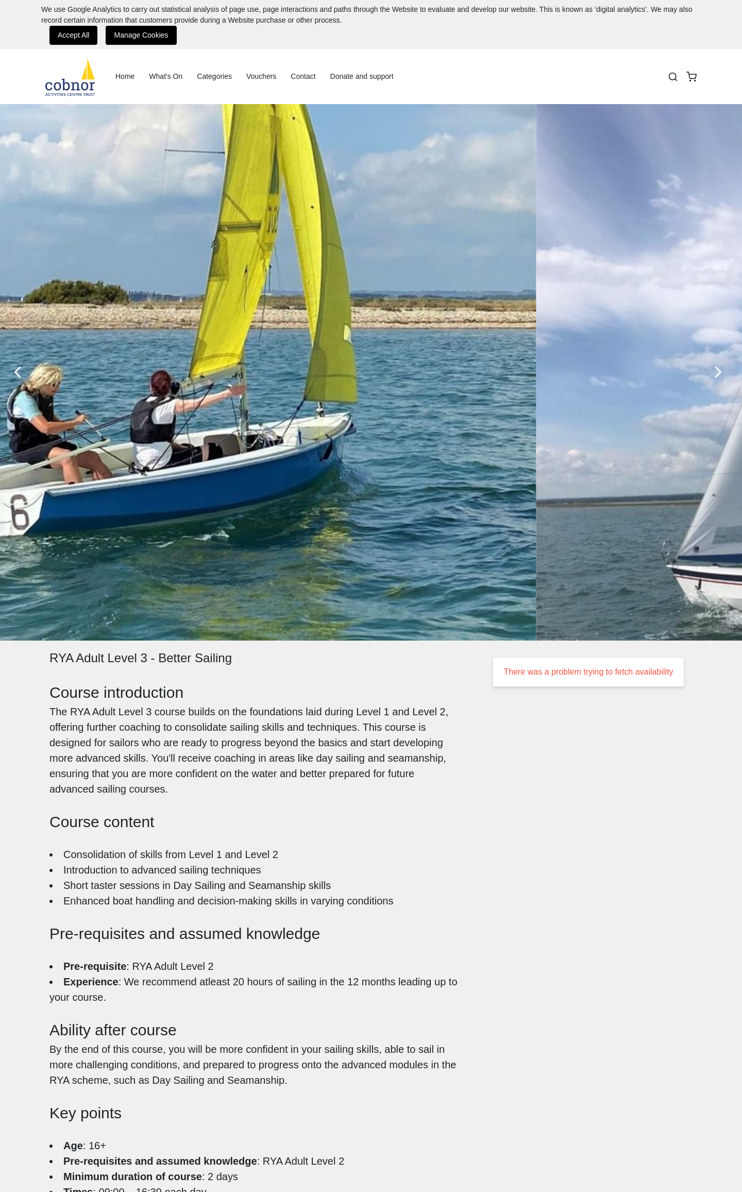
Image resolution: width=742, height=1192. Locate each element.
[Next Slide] (721, 372)
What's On (165, 76)
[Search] (673, 77)
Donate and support (362, 76)
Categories (214, 76)
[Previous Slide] (20, 372)
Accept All (73, 35)
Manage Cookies (141, 35)
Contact (303, 76)
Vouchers (261, 76)
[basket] (691, 77)
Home (124, 76)
